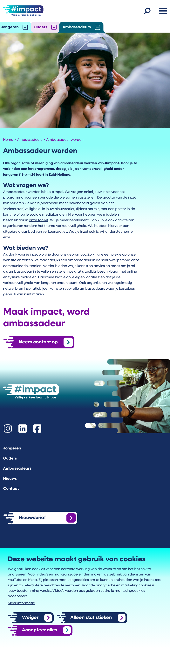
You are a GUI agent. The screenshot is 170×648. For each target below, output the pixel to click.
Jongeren (10, 27)
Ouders (40, 27)
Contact (11, 489)
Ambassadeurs (77, 27)
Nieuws (10, 479)
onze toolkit (38, 220)
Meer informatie (21, 603)
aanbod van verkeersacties (44, 232)
